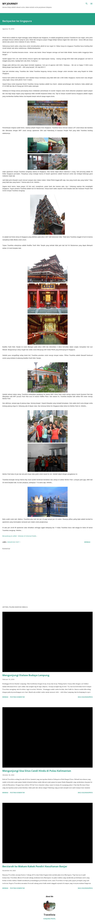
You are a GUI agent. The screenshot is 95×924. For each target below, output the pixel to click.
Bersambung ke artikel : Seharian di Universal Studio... (19, 536)
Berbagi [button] (87, 542)
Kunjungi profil (49, 919)
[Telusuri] (86, 3)
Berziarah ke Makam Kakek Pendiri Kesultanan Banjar (34, 866)
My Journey (10, 3)
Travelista (49, 914)
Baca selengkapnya (85, 697)
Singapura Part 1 (13, 542)
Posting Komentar (17, 697)
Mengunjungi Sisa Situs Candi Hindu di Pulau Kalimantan (36, 770)
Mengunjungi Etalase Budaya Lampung (25, 675)
